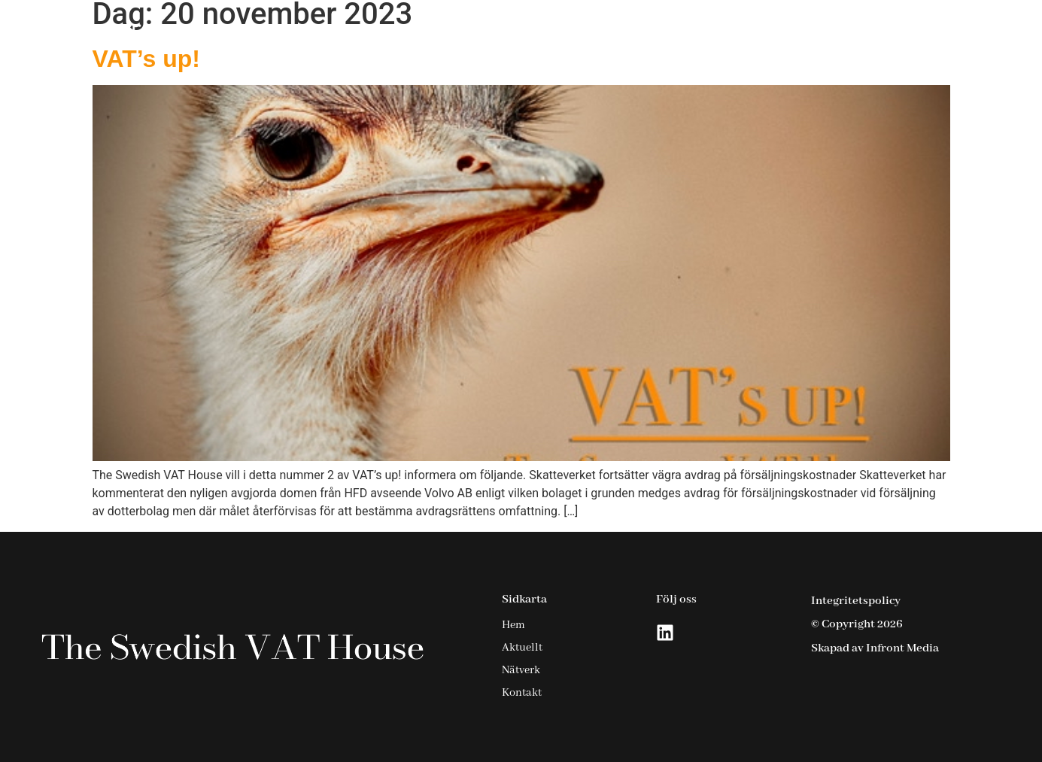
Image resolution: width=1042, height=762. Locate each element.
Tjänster (679, 32)
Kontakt (928, 32)
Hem (598, 32)
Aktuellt (771, 32)
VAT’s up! (146, 58)
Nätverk (850, 32)
